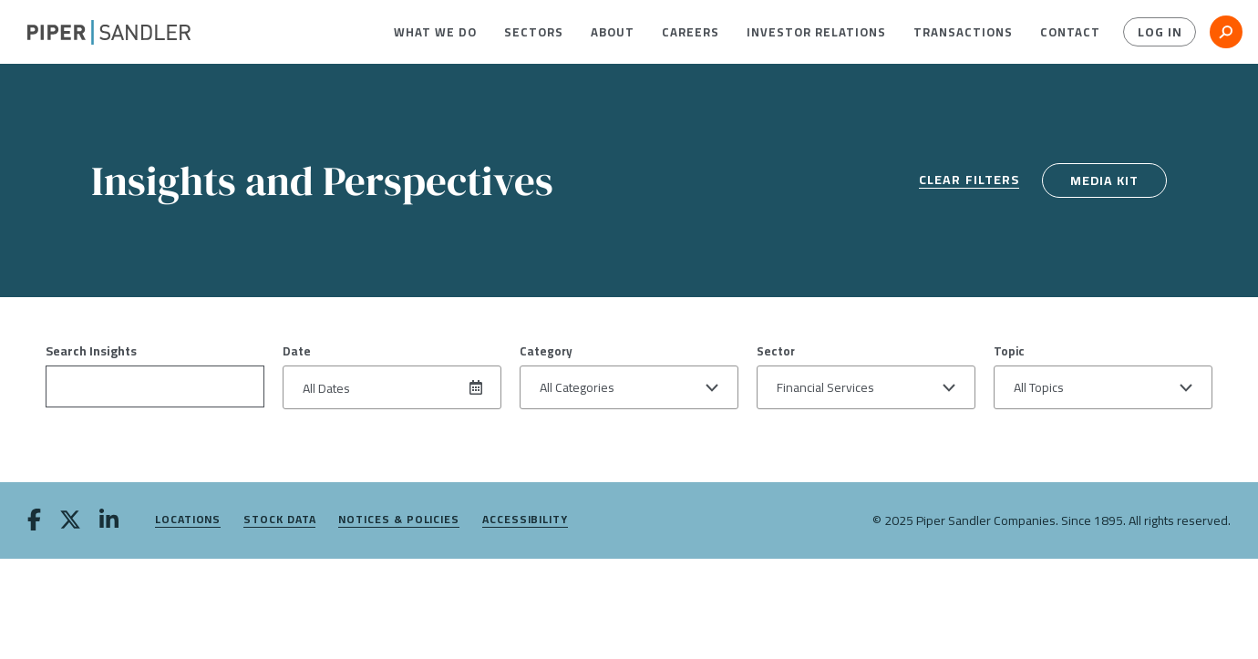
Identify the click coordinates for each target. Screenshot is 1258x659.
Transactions (963, 32)
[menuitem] (435, 32)
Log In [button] (1160, 32)
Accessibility (525, 520)
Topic (1009, 351)
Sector (776, 351)
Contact (1070, 32)
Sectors (533, 32)
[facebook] (34, 521)
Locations (188, 520)
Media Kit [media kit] (1104, 180)
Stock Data (279, 520)
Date (297, 351)
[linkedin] (109, 521)
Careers (690, 32)
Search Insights (91, 351)
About (612, 32)
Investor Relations (816, 32)
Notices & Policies (398, 520)
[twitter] (70, 521)
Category (546, 351)
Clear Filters (969, 181)
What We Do (435, 32)
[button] (435, 32)
